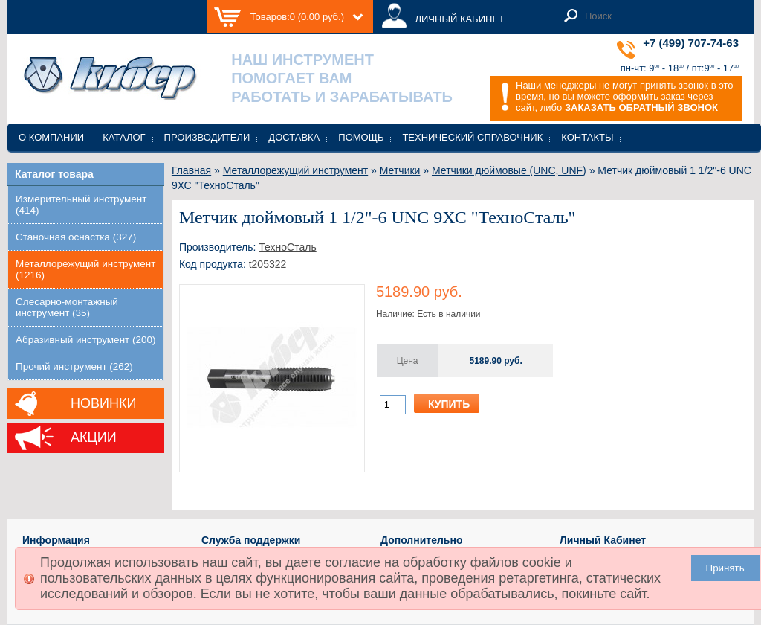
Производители (207, 137)
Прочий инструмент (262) (74, 366)
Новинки (103, 403)
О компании (51, 137)
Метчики (400, 170)
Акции (94, 437)
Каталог (124, 137)
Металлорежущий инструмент (295, 170)
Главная (191, 170)
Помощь (360, 137)
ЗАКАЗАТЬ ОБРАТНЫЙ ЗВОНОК (641, 107)
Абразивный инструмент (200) (86, 339)
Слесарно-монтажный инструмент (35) (67, 307)
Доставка (294, 137)
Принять (725, 568)
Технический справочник (472, 137)
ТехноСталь (287, 247)
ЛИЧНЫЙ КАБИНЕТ (460, 19)
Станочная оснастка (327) (76, 237)
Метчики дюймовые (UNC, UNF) (509, 170)
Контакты (587, 137)
